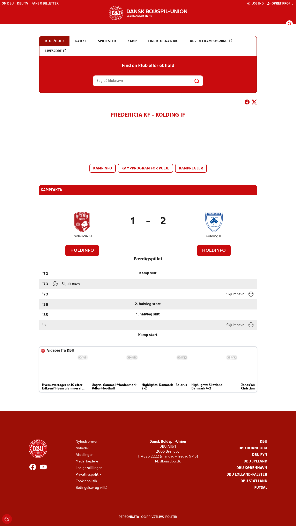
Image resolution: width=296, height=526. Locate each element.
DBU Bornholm (252, 448)
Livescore (55, 51)
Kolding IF (214, 236)
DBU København (251, 468)
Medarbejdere (87, 461)
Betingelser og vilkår (92, 488)
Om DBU (8, 3)
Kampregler (191, 168)
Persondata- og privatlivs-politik (148, 517)
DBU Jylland (255, 461)
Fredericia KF (82, 236)
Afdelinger (84, 455)
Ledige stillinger (89, 468)
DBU (263, 442)
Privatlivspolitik (88, 474)
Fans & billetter (45, 3)
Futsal (260, 488)
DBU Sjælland (253, 481)
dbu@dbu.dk (170, 461)
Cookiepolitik (86, 481)
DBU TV (22, 3)
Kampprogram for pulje (145, 168)
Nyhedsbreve (86, 442)
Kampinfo (102, 168)
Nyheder (82, 448)
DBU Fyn (259, 455)
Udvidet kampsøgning (211, 41)
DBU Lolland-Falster (247, 474)
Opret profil (280, 3)
